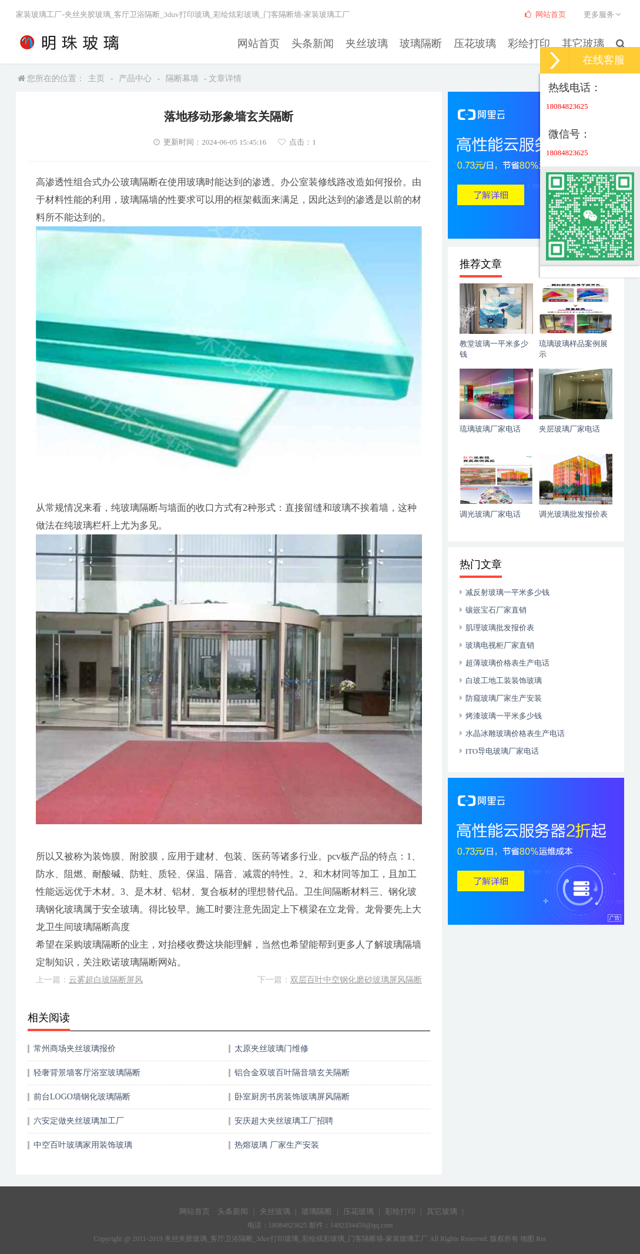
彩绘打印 (536, 42)
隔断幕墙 (182, 78)
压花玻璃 (487, 42)
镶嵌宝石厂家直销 (496, 610)
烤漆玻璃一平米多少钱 (503, 715)
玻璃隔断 (438, 42)
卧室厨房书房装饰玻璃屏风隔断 (292, 1096)
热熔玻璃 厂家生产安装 (276, 1145)
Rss (541, 1239)
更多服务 (604, 14)
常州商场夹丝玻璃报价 (74, 1048)
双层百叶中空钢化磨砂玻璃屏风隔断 (356, 979)
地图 (527, 1239)
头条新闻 (339, 42)
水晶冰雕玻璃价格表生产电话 (515, 733)
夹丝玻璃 (388, 42)
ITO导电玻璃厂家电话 (502, 751)
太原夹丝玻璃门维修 (271, 1048)
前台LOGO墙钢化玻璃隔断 (81, 1096)
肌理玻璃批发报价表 (499, 627)
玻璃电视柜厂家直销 (499, 645)
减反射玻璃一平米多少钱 (507, 592)
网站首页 (290, 42)
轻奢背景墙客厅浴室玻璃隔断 (86, 1072)
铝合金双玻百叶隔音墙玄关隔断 (292, 1072)
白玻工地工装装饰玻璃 (503, 680)
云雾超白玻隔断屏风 (106, 979)
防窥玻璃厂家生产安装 (503, 698)
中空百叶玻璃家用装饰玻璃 (82, 1145)
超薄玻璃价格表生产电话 (507, 662)
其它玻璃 (586, 42)
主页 (96, 78)
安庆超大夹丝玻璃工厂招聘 (283, 1120)
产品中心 (135, 78)
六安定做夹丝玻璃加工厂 (78, 1120)
